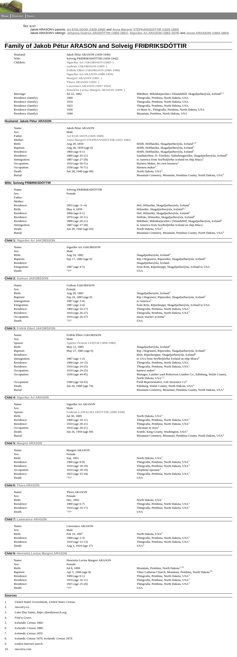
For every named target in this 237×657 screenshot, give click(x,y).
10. (7, 649)
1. (6, 602)
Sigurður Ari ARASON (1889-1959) (90, 74)
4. (6, 617)
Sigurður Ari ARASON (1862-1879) (154, 33)
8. (6, 638)
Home (5, 16)
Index (30, 16)
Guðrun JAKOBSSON (32, 278)
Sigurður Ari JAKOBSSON (36, 240)
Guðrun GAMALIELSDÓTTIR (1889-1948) (96, 412)
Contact (17, 16)
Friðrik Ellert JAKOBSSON (36, 328)
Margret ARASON (29, 443)
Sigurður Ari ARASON (33, 397)
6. (6, 628)
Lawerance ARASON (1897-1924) (89, 86)
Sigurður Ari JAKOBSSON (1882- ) (90, 62)
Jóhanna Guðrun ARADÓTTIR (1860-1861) (97, 33)
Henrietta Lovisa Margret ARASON (42, 553)
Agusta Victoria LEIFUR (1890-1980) (91, 343)
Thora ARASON (28, 485)
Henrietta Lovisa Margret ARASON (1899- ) (96, 90)
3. (6, 612)
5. (6, 622)
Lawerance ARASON (32, 519)
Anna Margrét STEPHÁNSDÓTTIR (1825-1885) (145, 29)
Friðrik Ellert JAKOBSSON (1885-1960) (93, 70)
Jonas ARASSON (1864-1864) (207, 33)
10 (182, 567)
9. (6, 643)
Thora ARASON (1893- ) (83, 82)
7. (6, 633)
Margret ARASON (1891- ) (84, 78)
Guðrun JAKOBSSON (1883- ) (87, 66)
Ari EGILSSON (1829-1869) (86, 29)
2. (6, 607)
